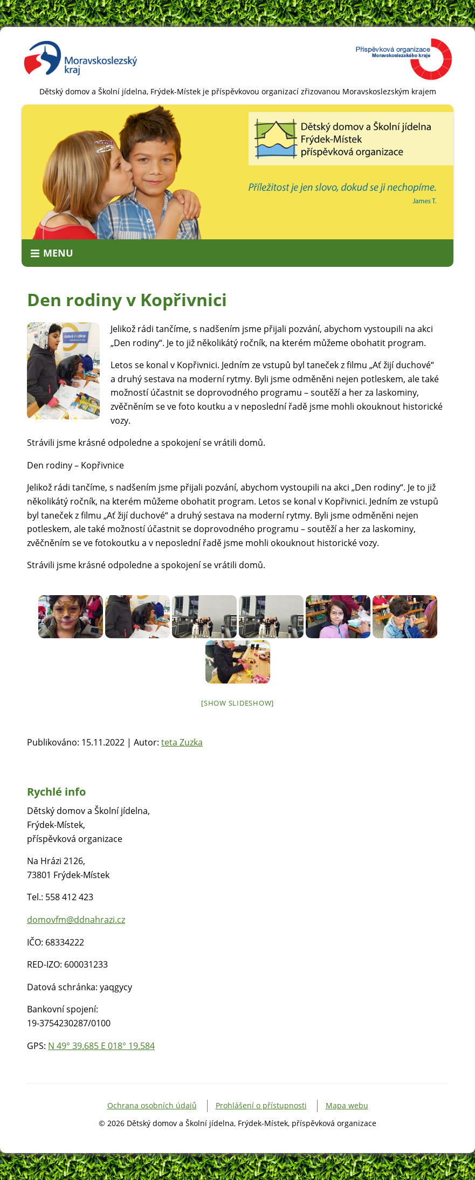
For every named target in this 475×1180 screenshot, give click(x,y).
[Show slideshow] (237, 703)
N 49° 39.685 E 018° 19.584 (101, 1046)
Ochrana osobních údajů (152, 1105)
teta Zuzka (182, 742)
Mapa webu (347, 1105)
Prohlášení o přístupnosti (261, 1105)
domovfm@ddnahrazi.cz (76, 920)
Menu (58, 252)
